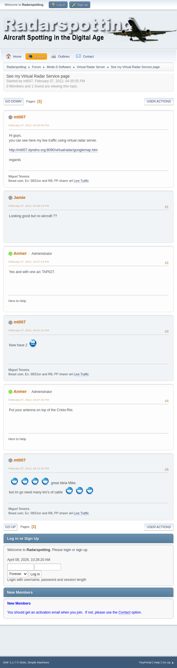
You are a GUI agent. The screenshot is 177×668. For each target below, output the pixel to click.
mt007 (20, 117)
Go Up (10, 527)
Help (157, 662)
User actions (159, 101)
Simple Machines (38, 662)
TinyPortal (145, 662)
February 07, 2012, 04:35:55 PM (28, 125)
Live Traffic (81, 180)
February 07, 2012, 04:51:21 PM (28, 330)
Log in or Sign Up (23, 538)
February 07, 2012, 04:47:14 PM (28, 261)
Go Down (13, 101)
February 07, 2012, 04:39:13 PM (28, 205)
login (67, 550)
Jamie (20, 197)
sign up (81, 550)
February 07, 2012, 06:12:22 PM (28, 468)
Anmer (20, 253)
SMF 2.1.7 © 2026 (14, 662)
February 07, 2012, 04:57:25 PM (28, 399)
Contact (124, 612)
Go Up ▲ (168, 662)
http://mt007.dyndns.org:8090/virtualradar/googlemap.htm (53, 150)
